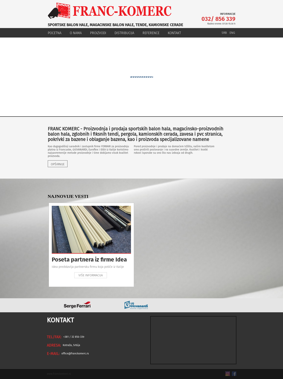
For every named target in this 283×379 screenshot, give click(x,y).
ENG (232, 32)
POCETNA (54, 33)
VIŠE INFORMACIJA (90, 275)
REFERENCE (151, 33)
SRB (224, 32)
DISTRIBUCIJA (124, 33)
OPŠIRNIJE (57, 164)
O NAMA (76, 33)
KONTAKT (174, 33)
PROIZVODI (98, 33)
